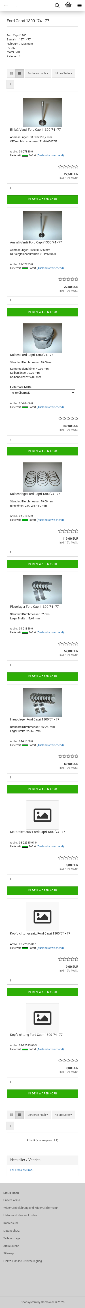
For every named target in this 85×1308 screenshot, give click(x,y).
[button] (11, 73)
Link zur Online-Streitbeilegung (22, 1261)
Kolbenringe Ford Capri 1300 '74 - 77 (35, 494)
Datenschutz (11, 1230)
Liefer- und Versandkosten (20, 1215)
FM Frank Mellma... (22, 1170)
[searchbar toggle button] (57, 5)
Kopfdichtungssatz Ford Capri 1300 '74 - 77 (40, 933)
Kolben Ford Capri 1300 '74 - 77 (31, 355)
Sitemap (8, 1253)
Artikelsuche (11, 1246)
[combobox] (38, 73)
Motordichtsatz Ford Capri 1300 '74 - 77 (37, 832)
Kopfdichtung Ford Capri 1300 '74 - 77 (36, 1034)
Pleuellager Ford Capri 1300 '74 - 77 (34, 606)
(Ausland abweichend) (50, 155)
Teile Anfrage (11, 1238)
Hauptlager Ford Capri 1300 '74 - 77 (34, 719)
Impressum (10, 1223)
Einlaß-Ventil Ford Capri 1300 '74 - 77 (35, 129)
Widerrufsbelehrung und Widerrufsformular (30, 1207)
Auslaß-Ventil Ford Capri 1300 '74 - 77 (36, 242)
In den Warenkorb (42, 199)
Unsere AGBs (11, 1200)
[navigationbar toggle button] (79, 5)
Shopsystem (29, 1302)
